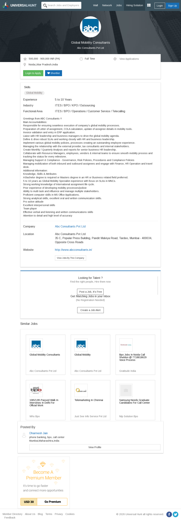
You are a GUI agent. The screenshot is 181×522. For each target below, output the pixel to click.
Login (160, 5)
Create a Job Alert (90, 310)
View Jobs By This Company (70, 258)
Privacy (59, 514)
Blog (40, 514)
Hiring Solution (134, 5)
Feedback (9, 517)
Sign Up (172, 5)
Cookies (70, 514)
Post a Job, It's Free (90, 291)
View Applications (126, 58)
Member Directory (12, 514)
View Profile (94, 447)
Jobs (119, 5)
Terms (48, 514)
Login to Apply (33, 73)
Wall (95, 5)
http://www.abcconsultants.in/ (73, 249)
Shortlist (53, 73)
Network (107, 5)
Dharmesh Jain (38, 433)
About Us (30, 514)
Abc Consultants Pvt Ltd (90, 47)
